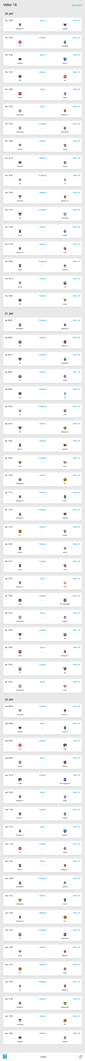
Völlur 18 (76, 20)
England (42, 38)
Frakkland (42, 124)
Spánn (42, 20)
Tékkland (42, 158)
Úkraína (42, 141)
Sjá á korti (77, 5)
